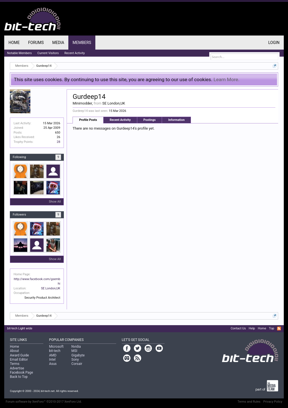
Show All (55, 201)
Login (274, 42)
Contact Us (238, 328)
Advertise (17, 368)
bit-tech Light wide (19, 328)
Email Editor (19, 360)
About (14, 351)
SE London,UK (50, 288)
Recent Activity (120, 120)
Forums (36, 42)
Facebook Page (21, 372)
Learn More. (226, 79)
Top (271, 328)
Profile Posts (88, 120)
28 (58, 142)
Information (176, 120)
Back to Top (19, 377)
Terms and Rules (248, 401)
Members (82, 42)
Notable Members (19, 53)
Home (14, 42)
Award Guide (19, 355)
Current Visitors (48, 53)
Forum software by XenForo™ (44, 401)
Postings (149, 120)
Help (252, 328)
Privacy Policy (272, 401)
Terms (14, 364)
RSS (279, 329)
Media (58, 42)
